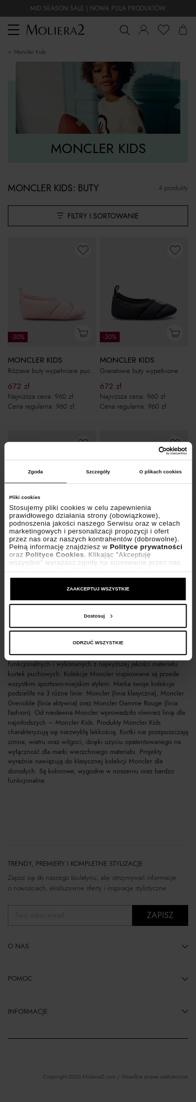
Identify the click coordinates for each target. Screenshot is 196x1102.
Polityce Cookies (55, 555)
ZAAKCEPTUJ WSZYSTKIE (97, 588)
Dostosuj (98, 616)
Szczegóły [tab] (98, 471)
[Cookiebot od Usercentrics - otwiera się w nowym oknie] (142, 451)
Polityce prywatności (146, 547)
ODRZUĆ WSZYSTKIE (98, 642)
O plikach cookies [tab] (161, 471)
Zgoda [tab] (35, 471)
